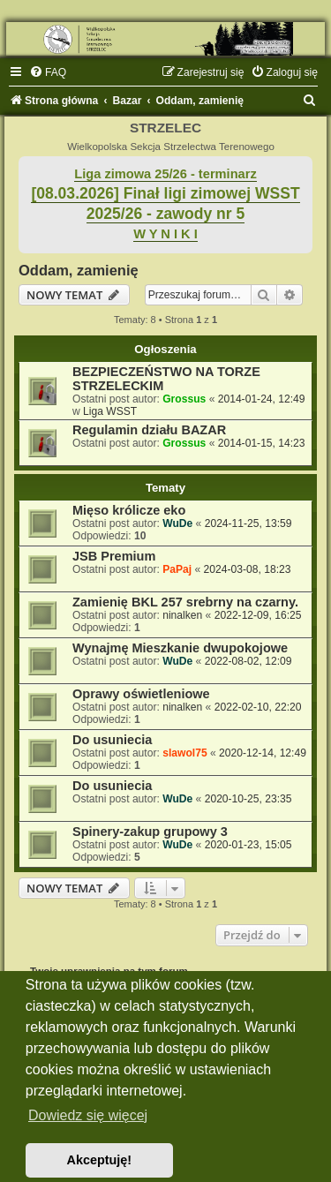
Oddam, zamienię (79, 270)
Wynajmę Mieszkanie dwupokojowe (180, 648)
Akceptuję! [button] (99, 1160)
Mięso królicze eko (128, 510)
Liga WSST (110, 411)
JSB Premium (113, 556)
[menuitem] (47, 72)
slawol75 (184, 753)
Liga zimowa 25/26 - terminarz (165, 174)
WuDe (177, 523)
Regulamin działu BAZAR (149, 430)
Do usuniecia (112, 740)
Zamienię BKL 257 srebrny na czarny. (185, 602)
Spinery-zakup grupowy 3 (150, 831)
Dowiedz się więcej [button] (87, 1115)
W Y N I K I (165, 234)
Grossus (184, 399)
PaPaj (177, 569)
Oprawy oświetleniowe (141, 694)
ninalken (182, 615)
